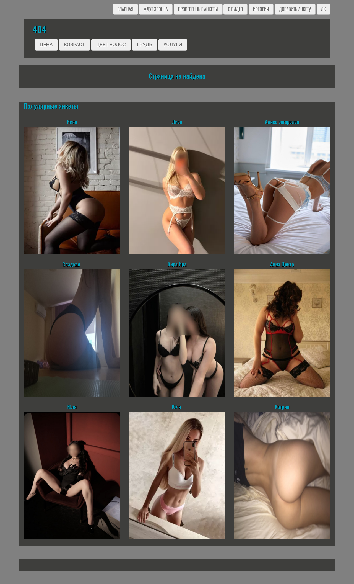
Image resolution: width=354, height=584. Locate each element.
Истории (261, 9)
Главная (125, 9)
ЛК (323, 9)
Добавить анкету (295, 9)
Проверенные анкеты (198, 9)
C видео (235, 9)
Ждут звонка (156, 9)
